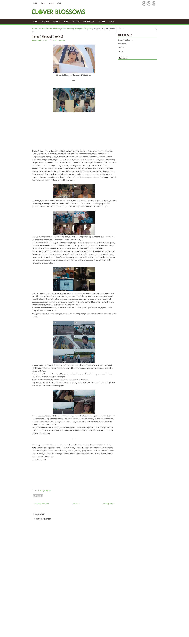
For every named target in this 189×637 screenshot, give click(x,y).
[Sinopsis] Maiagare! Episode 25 (47, 36)
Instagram (122, 43)
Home (35, 3)
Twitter (121, 47)
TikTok (121, 51)
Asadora (42, 28)
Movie (59, 3)
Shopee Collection (125, 40)
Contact (112, 21)
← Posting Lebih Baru (40, 503)
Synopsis (56, 21)
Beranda (76, 503)
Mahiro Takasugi (67, 28)
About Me (76, 21)
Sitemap (66, 21)
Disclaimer (101, 21)
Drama (43, 3)
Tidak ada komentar (57, 40)
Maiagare (79, 28)
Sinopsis (87, 28)
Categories (45, 21)
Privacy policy (88, 21)
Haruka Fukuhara (53, 28)
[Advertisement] (74, 131)
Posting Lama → (109, 503)
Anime (51, 3)
